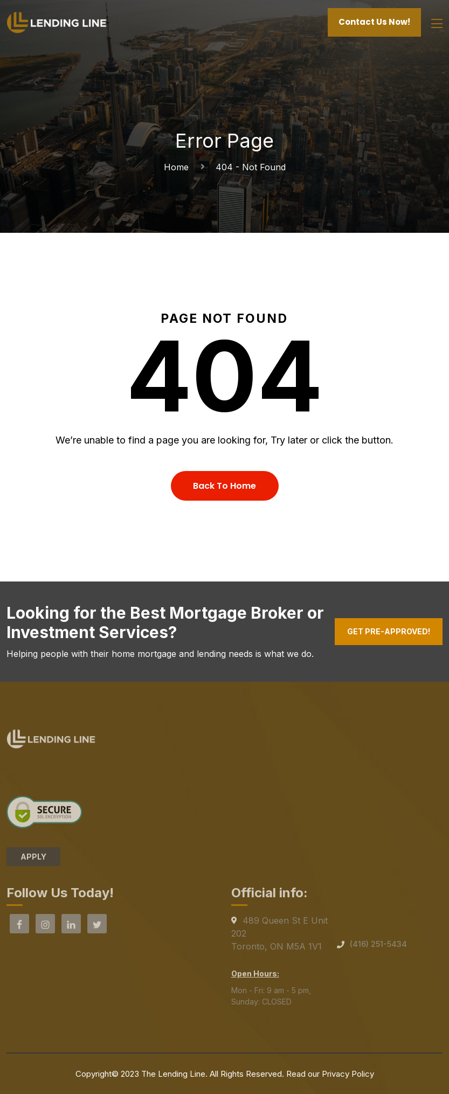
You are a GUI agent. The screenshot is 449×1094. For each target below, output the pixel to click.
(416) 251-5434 (378, 947)
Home (179, 167)
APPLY (33, 859)
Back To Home (224, 486)
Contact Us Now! (374, 21)
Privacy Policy (348, 1074)
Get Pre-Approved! (388, 631)
